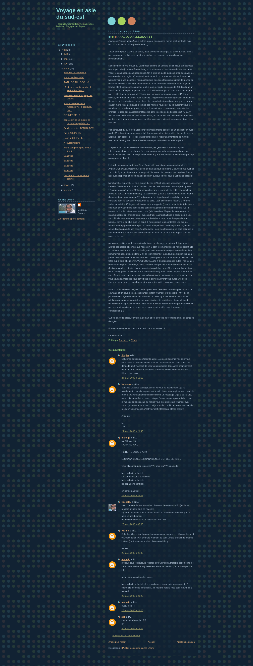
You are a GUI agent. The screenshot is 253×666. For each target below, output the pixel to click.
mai (66, 59)
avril (66, 63)
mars (67, 68)
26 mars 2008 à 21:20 (132, 596)
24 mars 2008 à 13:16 (132, 378)
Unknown (127, 384)
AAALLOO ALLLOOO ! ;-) (76, 82)
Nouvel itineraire (72, 143)
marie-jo (126, 437)
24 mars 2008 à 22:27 (132, 495)
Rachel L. (126, 502)
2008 (64, 50)
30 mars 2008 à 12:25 (132, 628)
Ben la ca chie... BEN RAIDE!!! (79, 128)
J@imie (125, 530)
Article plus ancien (186, 642)
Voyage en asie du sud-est (76, 13)
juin (66, 54)
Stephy (125, 355)
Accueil (151, 642)
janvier (68, 190)
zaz (123, 617)
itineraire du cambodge (75, 72)
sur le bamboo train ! (74, 77)
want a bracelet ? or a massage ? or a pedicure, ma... (78, 106)
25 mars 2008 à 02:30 (132, 524)
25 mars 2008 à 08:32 (132, 553)
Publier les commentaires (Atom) (138, 648)
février (67, 185)
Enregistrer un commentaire (126, 635)
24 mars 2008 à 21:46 (132, 431)
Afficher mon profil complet (71, 219)
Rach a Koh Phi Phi (73, 138)
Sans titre (68, 156)
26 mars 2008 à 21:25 (132, 610)
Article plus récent (117, 642)
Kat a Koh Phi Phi (72, 133)
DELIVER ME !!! (72, 115)
